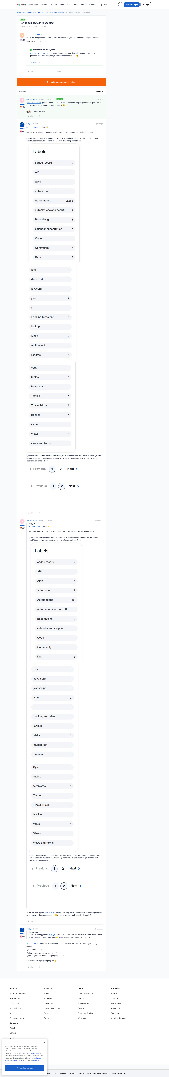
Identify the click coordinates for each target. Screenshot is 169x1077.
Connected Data (17, 1018)
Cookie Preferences (118, 1073)
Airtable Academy (85, 993)
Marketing (48, 998)
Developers (116, 1003)
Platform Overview (18, 993)
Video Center (83, 1003)
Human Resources (52, 1008)
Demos (81, 1008)
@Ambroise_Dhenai (37, 53)
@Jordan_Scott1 (32, 127)
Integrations (15, 998)
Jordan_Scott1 (32, 99)
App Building (15, 1008)
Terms (81, 1073)
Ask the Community (42, 12)
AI (11, 1013)
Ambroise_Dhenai (33, 34)
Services (115, 998)
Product (47, 993)
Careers (13, 1033)
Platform (13, 988)
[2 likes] (35, 111)
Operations (48, 1003)
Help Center (103, 4)
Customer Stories (85, 1013)
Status (13, 1042)
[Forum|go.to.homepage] (27, 4)
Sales (46, 1013)
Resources (115, 988)
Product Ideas (72, 4)
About (12, 1028)
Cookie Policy (34, 1060)
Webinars (82, 1018)
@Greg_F (50, 912)
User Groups (59, 4)
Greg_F (29, 123)
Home (19, 12)
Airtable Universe (118, 1018)
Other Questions (58, 12)
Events (83, 4)
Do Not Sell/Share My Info (97, 1073)
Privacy (73, 1073)
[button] (132, 4)
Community (27, 12)
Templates (115, 1013)
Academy (92, 4)
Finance (47, 1018)
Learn (80, 988)
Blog (12, 1038)
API (54, 1073)
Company (14, 1023)
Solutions (48, 988)
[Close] (44, 1049)
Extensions (14, 1003)
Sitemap (63, 1073)
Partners (115, 993)
